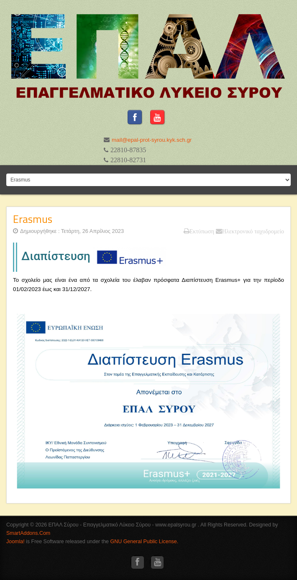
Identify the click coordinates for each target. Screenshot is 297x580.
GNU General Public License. (144, 541)
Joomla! (15, 541)
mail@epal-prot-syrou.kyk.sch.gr (152, 140)
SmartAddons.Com (28, 533)
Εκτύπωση (199, 231)
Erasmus (32, 219)
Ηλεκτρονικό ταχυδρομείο (250, 231)
